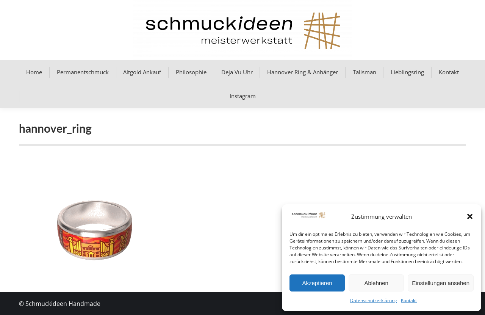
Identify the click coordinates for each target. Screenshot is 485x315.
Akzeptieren (317, 283)
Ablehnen (376, 283)
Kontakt (409, 300)
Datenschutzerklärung (373, 300)
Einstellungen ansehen (440, 283)
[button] (470, 216)
